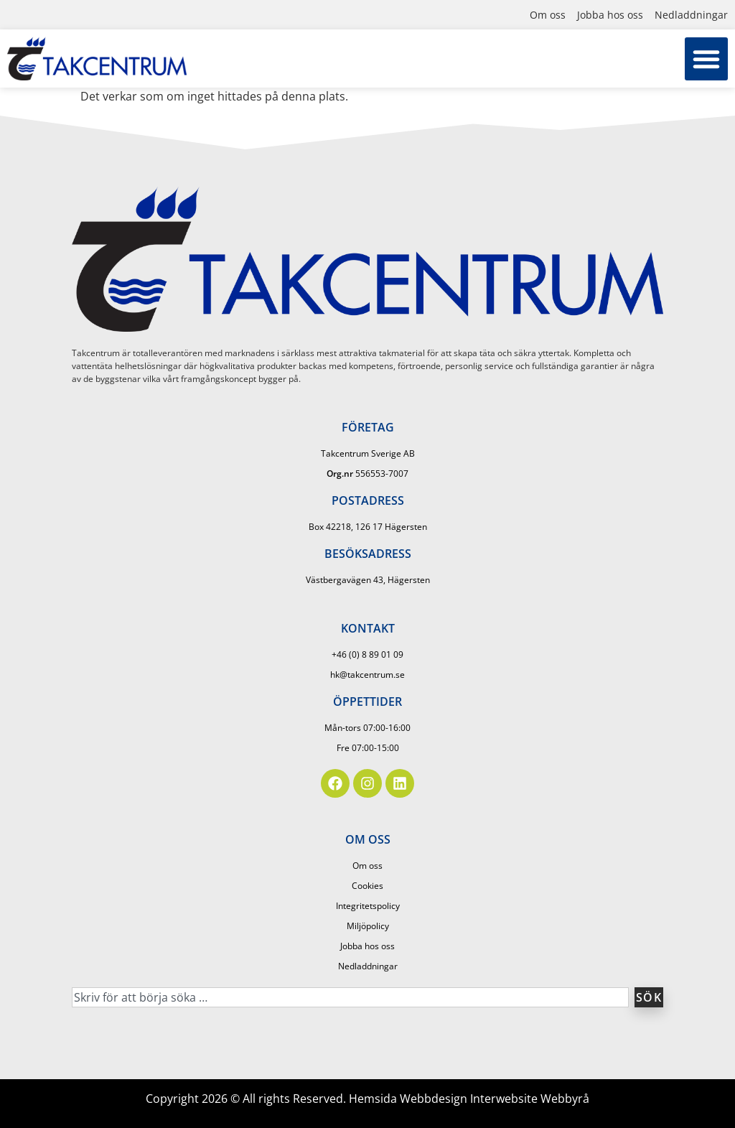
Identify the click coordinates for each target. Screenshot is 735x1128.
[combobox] (350, 997)
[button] (706, 58)
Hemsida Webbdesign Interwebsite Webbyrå (469, 1098)
